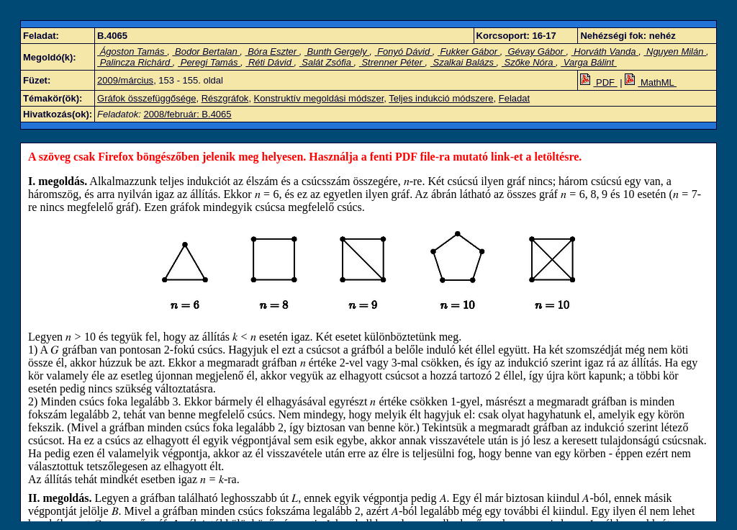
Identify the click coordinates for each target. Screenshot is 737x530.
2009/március (125, 80)
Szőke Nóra (529, 62)
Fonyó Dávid (404, 51)
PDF (598, 82)
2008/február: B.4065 (187, 114)
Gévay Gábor (535, 51)
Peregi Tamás (209, 62)
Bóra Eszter (272, 51)
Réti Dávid (269, 62)
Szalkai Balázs (463, 62)
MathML (651, 82)
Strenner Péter (392, 62)
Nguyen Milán (674, 51)
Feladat (514, 98)
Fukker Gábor (469, 51)
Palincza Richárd (135, 62)
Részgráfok (225, 98)
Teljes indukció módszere (441, 98)
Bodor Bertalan (206, 51)
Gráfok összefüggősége (146, 98)
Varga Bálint (589, 62)
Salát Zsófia (326, 62)
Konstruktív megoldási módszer (319, 98)
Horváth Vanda (604, 51)
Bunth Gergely (336, 51)
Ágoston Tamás (132, 51)
